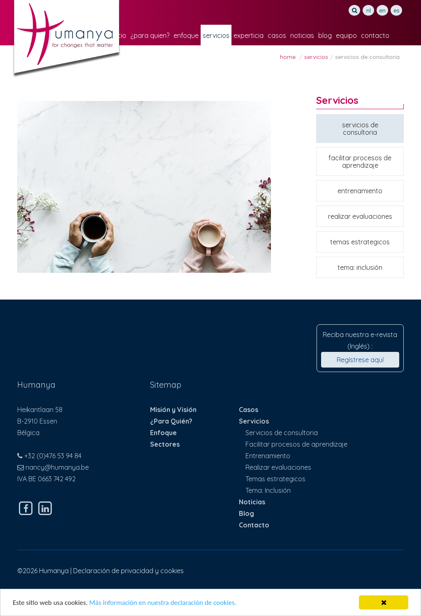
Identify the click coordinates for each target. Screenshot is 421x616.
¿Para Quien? (149, 35)
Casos (277, 35)
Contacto (375, 35)
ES (396, 10)
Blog (325, 35)
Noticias (302, 35)
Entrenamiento (360, 191)
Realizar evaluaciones (360, 216)
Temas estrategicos (360, 242)
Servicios (216, 35)
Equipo (346, 35)
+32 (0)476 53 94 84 (52, 456)
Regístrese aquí (360, 360)
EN (382, 10)
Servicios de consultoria (360, 128)
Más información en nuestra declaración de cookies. (162, 603)
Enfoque (186, 35)
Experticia (249, 35)
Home (288, 57)
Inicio (118, 35)
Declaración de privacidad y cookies (128, 571)
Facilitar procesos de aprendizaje (359, 161)
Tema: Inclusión (360, 267)
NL (368, 10)
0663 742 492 (57, 479)
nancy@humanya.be (57, 467)
